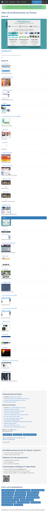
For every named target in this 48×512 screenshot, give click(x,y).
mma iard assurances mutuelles (9, 295)
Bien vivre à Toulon (18, 504)
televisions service (6, 371)
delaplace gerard (6, 205)
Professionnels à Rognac (19, 497)
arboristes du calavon (7, 90)
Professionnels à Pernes (7, 497)
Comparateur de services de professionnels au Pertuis (16, 398)
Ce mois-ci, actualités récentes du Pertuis (13, 418)
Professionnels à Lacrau (20, 492)
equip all (4, 217)
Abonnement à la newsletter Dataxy (15, 426)
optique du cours (6, 321)
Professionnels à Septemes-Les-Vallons (10, 499)
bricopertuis (5, 142)
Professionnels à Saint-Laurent (27, 499)
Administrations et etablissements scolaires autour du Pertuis (18, 421)
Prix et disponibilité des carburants (17, 407)
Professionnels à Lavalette (7, 495)
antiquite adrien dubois (7, 77)
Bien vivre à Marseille (35, 502)
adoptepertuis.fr (6, 51)
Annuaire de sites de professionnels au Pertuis (15, 400)
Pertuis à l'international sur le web (12, 425)
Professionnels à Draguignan (38, 490)
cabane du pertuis (6, 178)
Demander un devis (7, 434)
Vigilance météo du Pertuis (10, 423)
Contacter (14, 429)
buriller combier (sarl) (7, 165)
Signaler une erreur (17, 434)
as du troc (4, 103)
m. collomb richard (6, 282)
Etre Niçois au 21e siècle (7, 504)
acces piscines (5, 64)
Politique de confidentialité (35, 6)
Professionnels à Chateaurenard (23, 490)
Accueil (6, 1)
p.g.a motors (5, 334)
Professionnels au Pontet (20, 495)
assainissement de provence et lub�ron (11, 116)
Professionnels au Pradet (33, 495)
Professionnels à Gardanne (7, 492)
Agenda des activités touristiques (11, 409)
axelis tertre (5, 129)
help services (5, 256)
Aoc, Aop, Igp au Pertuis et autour (12, 416)
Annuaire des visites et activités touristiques (14, 411)
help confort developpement (8, 243)
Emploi (18, 1)
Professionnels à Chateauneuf (8, 490)
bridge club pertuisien (7, 152)
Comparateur (12, 1)
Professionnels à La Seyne (33, 492)
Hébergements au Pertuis (15, 396)
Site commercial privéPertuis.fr (36, 2)
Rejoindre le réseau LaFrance (30, 434)
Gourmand (23, 1)
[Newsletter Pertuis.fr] (43, 2)
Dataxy (15, 437)
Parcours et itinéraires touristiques (12, 412)
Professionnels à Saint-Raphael (8, 502)
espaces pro (5, 230)
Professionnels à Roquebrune (33, 497)
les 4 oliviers (5, 269)
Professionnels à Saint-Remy (23, 502)
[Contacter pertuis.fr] (46, 2)
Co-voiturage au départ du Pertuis (12, 419)
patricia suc (5, 347)
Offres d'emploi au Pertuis (10, 402)
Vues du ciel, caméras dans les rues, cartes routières (16, 414)
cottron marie (5, 191)
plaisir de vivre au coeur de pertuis (10, 360)
